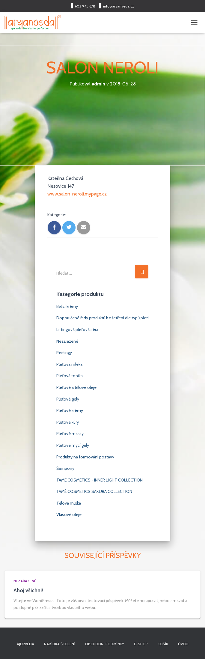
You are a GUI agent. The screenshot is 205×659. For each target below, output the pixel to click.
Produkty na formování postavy (85, 457)
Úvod (183, 644)
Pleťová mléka (69, 364)
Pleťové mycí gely (72, 445)
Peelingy (64, 352)
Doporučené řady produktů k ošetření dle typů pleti (102, 318)
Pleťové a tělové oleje (76, 387)
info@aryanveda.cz (118, 6)
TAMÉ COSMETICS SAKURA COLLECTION (94, 491)
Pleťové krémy (69, 410)
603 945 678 (85, 6)
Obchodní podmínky (104, 644)
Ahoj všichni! (28, 590)
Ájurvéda (25, 644)
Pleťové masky (70, 433)
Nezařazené (67, 341)
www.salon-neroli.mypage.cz (77, 194)
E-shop (141, 644)
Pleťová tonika (69, 375)
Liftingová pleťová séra (77, 329)
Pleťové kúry (67, 422)
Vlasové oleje (69, 514)
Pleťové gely (67, 399)
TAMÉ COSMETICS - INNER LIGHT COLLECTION (99, 480)
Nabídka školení (59, 644)
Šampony (65, 468)
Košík (163, 644)
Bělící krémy (67, 306)
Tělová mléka (68, 503)
